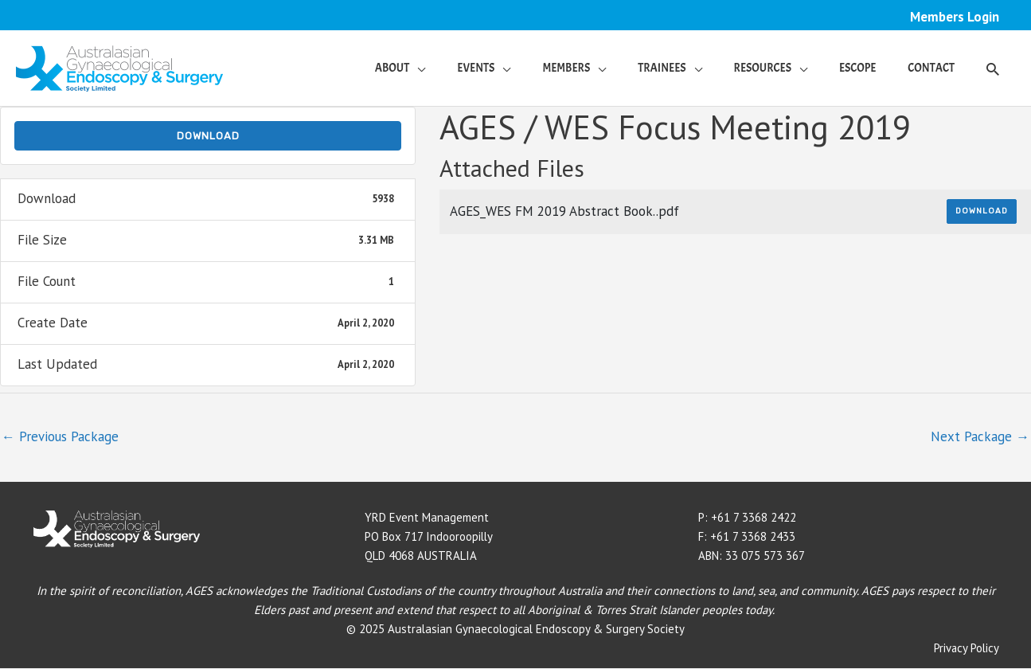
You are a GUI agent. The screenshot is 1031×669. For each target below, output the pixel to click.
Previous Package (60, 436)
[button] (993, 68)
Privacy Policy (966, 648)
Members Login (954, 16)
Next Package (980, 436)
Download (208, 136)
